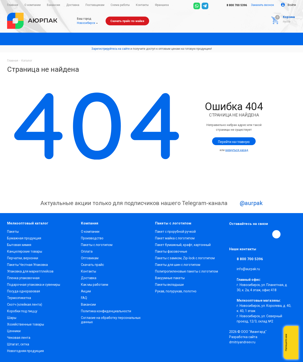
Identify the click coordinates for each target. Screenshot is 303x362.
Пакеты (13, 231)
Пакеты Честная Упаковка (27, 265)
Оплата (87, 251)
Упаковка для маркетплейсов (30, 271)
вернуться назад (236, 150)
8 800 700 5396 (233, 5)
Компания (89, 223)
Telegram (244, 234)
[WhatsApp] (196, 6)
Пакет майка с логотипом (175, 238)
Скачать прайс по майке (127, 21)
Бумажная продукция (24, 238)
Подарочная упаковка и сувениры (33, 284)
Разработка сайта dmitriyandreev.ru (243, 339)
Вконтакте (233, 234)
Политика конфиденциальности (106, 311)
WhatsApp (266, 234)
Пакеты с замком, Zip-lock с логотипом (185, 258)
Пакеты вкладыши (169, 284)
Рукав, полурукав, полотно (175, 291)
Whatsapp (292, 342)
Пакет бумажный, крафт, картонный (183, 245)
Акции (86, 291)
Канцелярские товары (24, 251)
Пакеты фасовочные (171, 251)
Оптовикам (89, 258)
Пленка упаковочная (23, 278)
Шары (11, 318)
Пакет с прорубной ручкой (175, 231)
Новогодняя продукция (25, 351)
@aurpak (246, 203)
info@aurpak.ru (248, 269)
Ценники (14, 331)
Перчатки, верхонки (22, 258)
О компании (90, 231)
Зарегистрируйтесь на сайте (110, 48)
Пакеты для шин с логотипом (177, 265)
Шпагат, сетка (18, 344)
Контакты (88, 271)
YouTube (255, 234)
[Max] (213, 6)
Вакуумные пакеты (170, 278)
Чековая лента (18, 338)
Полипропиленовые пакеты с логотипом (186, 271)
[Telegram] (205, 6)
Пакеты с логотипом (96, 245)
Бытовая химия (19, 245)
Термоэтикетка (19, 298)
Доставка (88, 278)
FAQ (84, 298)
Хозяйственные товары (25, 324)
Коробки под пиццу (22, 311)
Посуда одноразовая (23, 291)
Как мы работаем (94, 284)
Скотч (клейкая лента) (24, 304)
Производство (92, 238)
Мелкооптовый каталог (27, 223)
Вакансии (88, 304)
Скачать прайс (92, 265)
